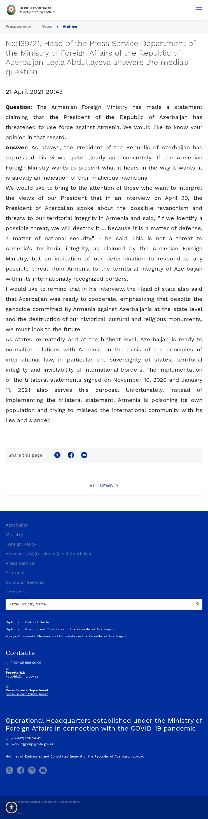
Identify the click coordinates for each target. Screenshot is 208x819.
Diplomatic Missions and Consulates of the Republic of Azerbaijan (60, 629)
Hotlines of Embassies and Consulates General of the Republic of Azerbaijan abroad (75, 756)
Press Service (20, 563)
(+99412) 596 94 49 (23, 738)
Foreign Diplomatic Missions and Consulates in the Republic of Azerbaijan (66, 636)
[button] (11, 807)
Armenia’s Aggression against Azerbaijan (49, 553)
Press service (18, 26)
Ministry (14, 534)
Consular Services (25, 582)
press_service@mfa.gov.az (27, 694)
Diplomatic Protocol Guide (27, 622)
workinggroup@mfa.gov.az (29, 744)
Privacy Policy (14, 813)
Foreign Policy (21, 544)
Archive (70, 26)
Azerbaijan (17, 525)
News (46, 26)
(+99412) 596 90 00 (23, 663)
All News (101, 485)
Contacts (15, 591)
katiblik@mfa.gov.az (22, 676)
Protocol (15, 572)
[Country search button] (198, 604)
